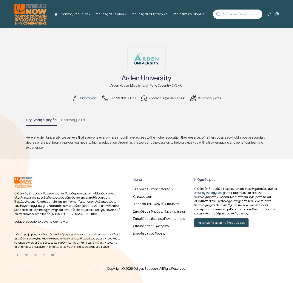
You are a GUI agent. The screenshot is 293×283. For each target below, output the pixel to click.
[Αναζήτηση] (242, 14)
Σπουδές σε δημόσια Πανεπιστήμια (159, 211)
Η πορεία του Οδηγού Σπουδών (156, 204)
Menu (137, 179)
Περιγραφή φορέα (41, 119)
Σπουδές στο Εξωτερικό (149, 14)
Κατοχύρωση (142, 196)
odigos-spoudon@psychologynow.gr (41, 221)
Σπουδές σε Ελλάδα (109, 14)
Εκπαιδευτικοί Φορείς (187, 14)
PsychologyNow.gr (213, 193)
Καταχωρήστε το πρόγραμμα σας (221, 223)
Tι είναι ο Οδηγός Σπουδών (153, 189)
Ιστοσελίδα (88, 98)
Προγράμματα (73, 119)
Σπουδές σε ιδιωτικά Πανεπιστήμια (159, 218)
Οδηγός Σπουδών (74, 14)
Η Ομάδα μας (204, 179)
